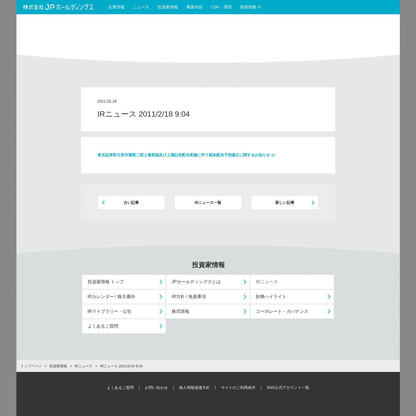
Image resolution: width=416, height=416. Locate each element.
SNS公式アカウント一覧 (288, 387)
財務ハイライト (271, 296)
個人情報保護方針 (194, 387)
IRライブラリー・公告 (109, 311)
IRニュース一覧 (207, 202)
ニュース (141, 7)
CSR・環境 (221, 7)
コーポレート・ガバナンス (282, 311)
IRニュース (267, 281)
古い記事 (131, 202)
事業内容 (194, 7)
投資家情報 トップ (106, 281)
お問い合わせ (156, 387)
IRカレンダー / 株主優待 (111, 296)
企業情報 (116, 7)
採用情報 (250, 7)
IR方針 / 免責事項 (189, 296)
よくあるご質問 (103, 326)
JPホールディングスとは (196, 281)
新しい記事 (284, 202)
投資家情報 (167, 7)
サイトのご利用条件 (238, 387)
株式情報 (180, 311)
